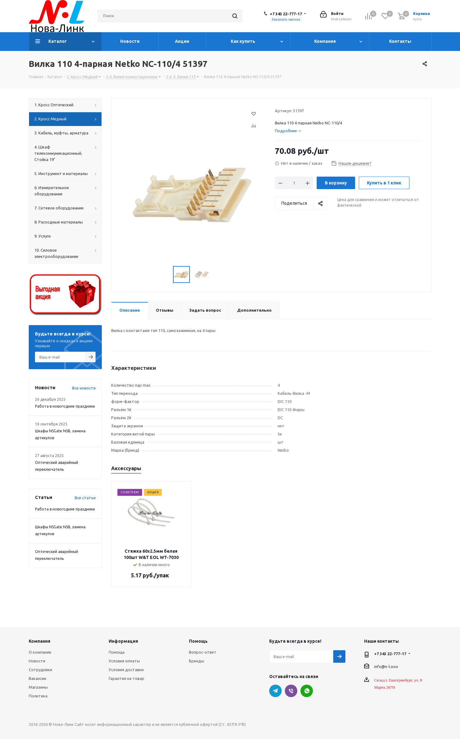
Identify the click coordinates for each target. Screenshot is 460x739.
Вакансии (37, 678)
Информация (123, 641)
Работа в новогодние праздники (65, 406)
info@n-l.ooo (386, 666)
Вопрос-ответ (202, 652)
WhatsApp (306, 691)
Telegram (275, 691)
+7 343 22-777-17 (286, 14)
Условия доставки (126, 669)
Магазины (38, 687)
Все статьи (85, 497)
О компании (40, 652)
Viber (291, 691)
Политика (38, 696)
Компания (39, 641)
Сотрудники (40, 669)
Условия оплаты (124, 661)
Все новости (84, 388)
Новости (37, 661)
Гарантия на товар (126, 678)
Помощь (117, 652)
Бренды (196, 661)
